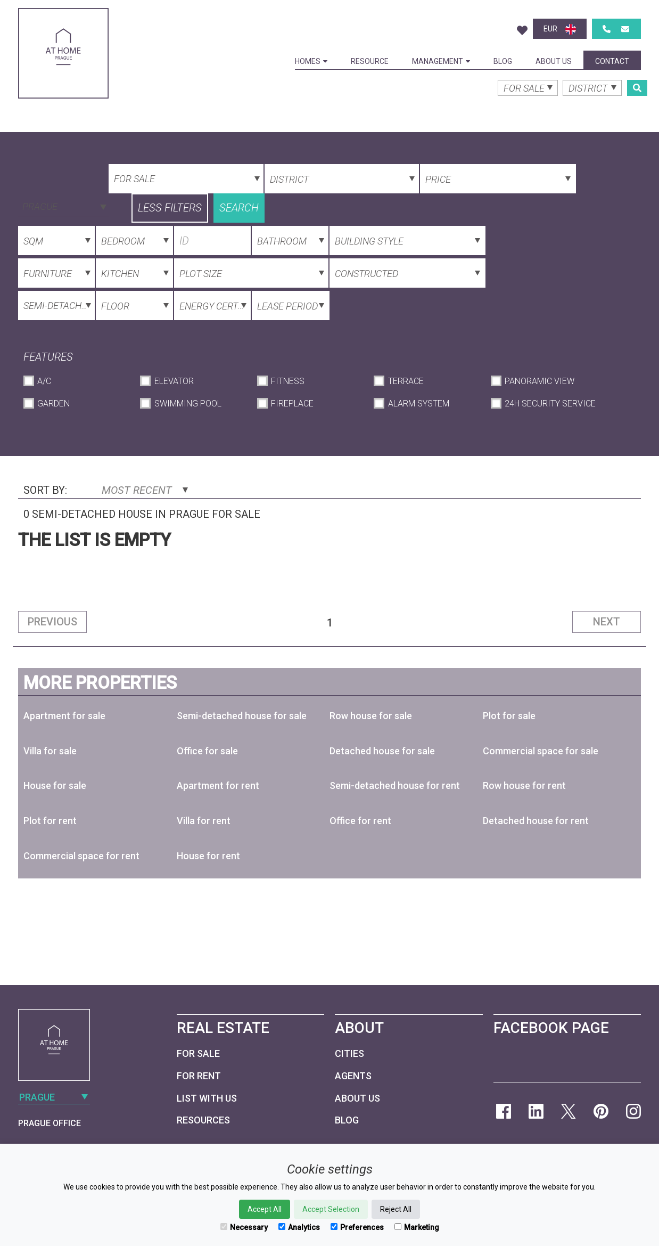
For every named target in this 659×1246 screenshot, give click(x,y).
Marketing (416, 1227)
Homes (311, 61)
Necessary (244, 1227)
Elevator (174, 381)
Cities (349, 1053)
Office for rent (360, 820)
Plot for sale (509, 715)
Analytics (299, 1227)
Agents (353, 1075)
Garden (53, 403)
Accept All (265, 1209)
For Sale (198, 1053)
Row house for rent (524, 785)
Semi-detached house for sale (242, 715)
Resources (203, 1120)
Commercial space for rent (81, 855)
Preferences (357, 1227)
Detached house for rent (536, 820)
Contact (612, 61)
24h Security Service (550, 403)
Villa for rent (203, 820)
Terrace (406, 381)
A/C (44, 381)
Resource (370, 61)
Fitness (287, 381)
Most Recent (145, 490)
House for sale (54, 785)
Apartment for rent (218, 785)
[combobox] (63, 205)
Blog (502, 61)
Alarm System (418, 403)
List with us (207, 1098)
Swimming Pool (187, 403)
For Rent (199, 1075)
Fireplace (292, 403)
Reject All (395, 1209)
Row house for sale (370, 715)
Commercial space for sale (540, 750)
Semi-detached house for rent (394, 785)
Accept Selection (330, 1209)
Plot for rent (50, 820)
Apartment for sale (64, 715)
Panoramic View (539, 381)
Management (441, 61)
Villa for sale (50, 750)
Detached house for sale (382, 750)
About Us (554, 61)
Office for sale (207, 750)
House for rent (208, 855)
